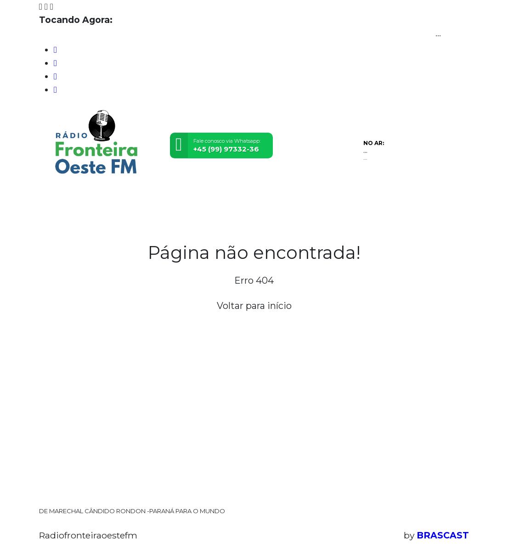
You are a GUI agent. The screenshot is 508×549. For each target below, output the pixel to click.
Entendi (472, 513)
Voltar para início (254, 305)
